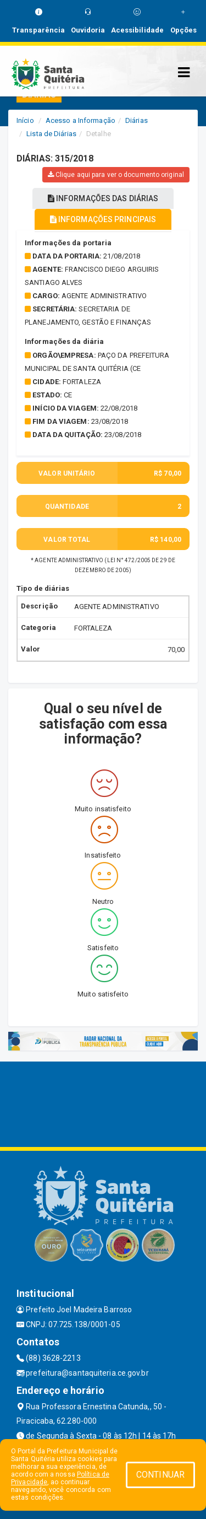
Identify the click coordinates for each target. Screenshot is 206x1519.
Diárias (136, 120)
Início (25, 120)
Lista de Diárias (51, 134)
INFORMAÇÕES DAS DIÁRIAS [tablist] (103, 198)
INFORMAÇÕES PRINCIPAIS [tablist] (103, 219)
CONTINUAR (160, 1474)
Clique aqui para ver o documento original (116, 175)
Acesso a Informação (80, 120)
